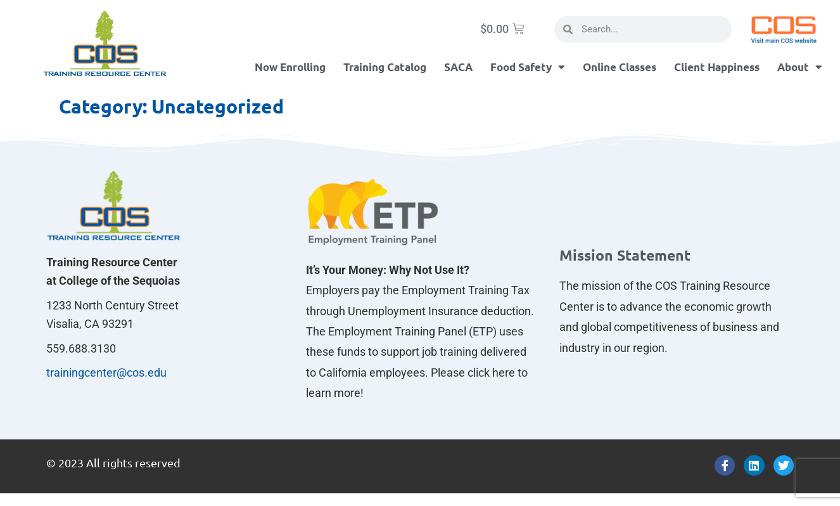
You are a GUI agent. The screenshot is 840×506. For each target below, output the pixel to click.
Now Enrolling (290, 67)
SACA (458, 67)
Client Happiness (717, 67)
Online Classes (619, 67)
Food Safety (527, 67)
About (799, 67)
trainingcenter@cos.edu (106, 372)
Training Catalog (384, 67)
